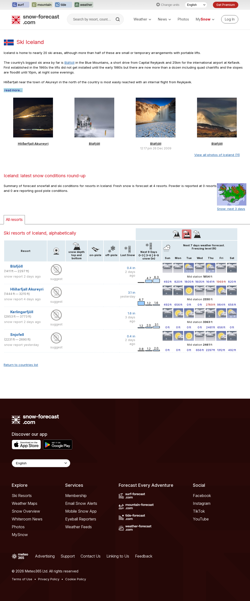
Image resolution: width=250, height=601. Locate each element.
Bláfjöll (69, 62)
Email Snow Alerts (81, 503)
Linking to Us (117, 556)
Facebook (202, 495)
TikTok (199, 511)
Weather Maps (24, 503)
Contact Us (91, 556)
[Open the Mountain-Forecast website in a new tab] (41, 5)
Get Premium (225, 5)
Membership (76, 495)
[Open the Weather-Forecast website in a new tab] (83, 5)
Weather (142, 19)
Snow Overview (26, 511)
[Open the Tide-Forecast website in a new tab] (63, 5)
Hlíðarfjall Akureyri (33, 143)
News (164, 19)
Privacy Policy (48, 579)
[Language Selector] (196, 5)
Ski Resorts (22, 495)
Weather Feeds (78, 526)
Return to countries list (21, 365)
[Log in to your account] (229, 19)
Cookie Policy (75, 579)
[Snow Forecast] (35, 19)
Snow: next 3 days (231, 209)
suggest (56, 279)
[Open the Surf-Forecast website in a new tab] (20, 5)
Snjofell (17, 334)
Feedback (143, 556)
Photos (183, 19)
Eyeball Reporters (80, 519)
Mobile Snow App (81, 511)
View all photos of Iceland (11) (217, 155)
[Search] (118, 19)
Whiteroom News (27, 519)
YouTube (201, 519)
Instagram (201, 503)
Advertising (45, 556)
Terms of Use (22, 579)
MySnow (20, 534)
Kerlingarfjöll (21, 312)
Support (68, 556)
